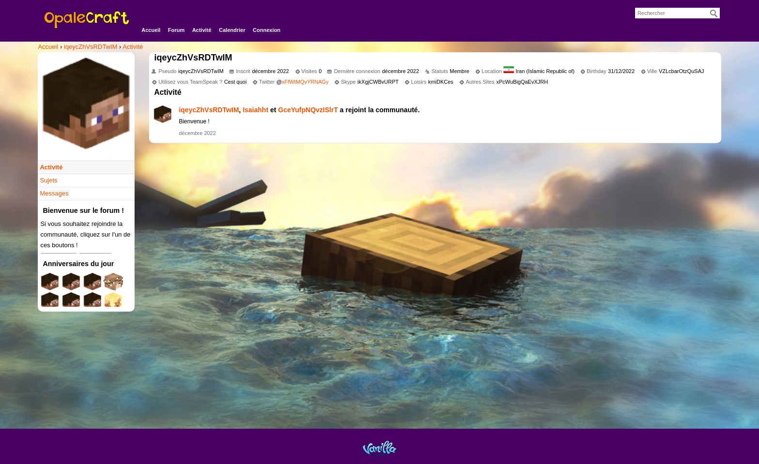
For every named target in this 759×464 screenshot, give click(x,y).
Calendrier (232, 30)
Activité (202, 30)
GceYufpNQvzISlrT (308, 110)
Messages (54, 193)
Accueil (150, 30)
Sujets (48, 180)
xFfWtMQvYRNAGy (305, 82)
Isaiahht (255, 110)
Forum (176, 30)
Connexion (266, 30)
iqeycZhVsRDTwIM (209, 110)
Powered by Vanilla (379, 448)
